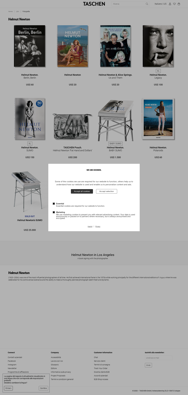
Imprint (90, 226)
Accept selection (106, 191)
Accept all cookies (82, 191)
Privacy (97, 226)
